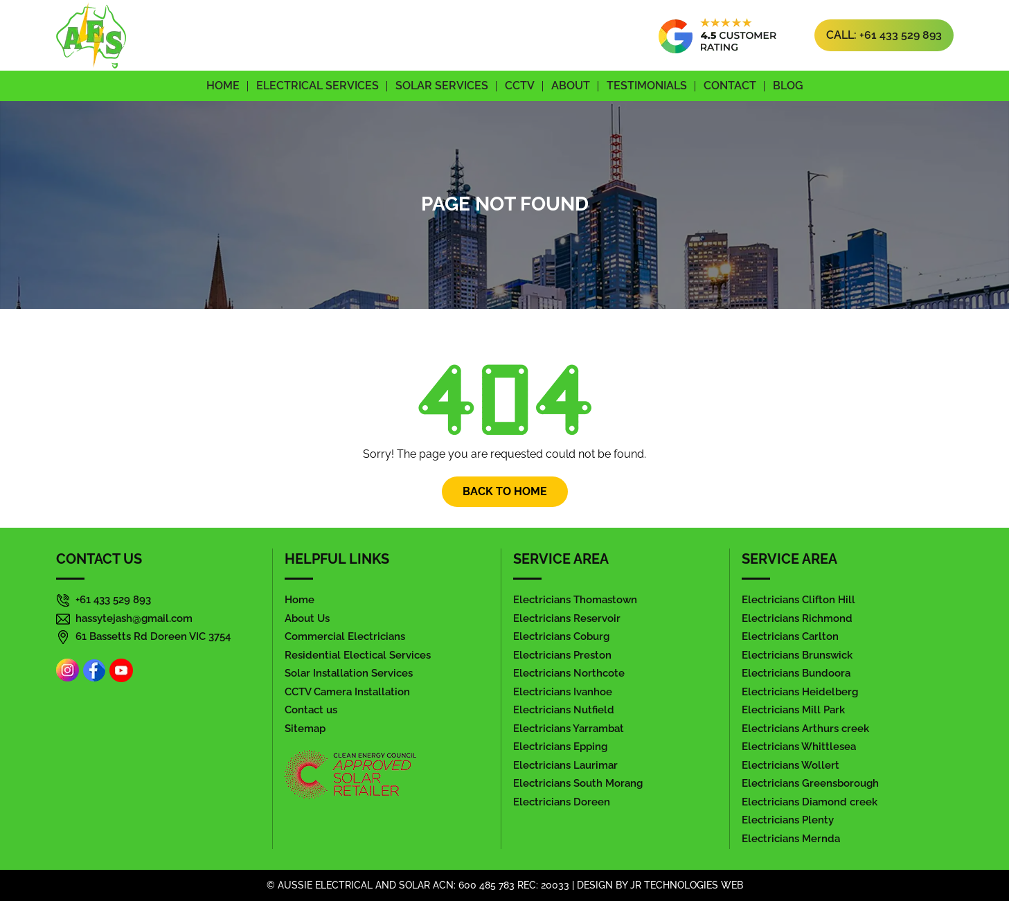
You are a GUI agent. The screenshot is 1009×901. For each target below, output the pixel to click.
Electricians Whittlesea (799, 746)
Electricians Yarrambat (568, 728)
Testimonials (647, 85)
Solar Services (441, 85)
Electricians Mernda (791, 838)
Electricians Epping (560, 746)
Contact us (311, 710)
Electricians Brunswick (797, 655)
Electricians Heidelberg (800, 692)
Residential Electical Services (358, 655)
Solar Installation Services (349, 673)
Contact (730, 85)
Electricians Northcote (569, 673)
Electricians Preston (562, 655)
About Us (307, 618)
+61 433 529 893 (113, 600)
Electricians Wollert (790, 765)
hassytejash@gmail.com (134, 618)
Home (223, 85)
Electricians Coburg (561, 636)
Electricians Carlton (790, 636)
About (570, 85)
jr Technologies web (686, 885)
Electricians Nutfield (563, 710)
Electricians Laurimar (565, 765)
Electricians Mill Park (793, 710)
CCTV (520, 85)
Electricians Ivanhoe (562, 692)
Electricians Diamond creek (809, 802)
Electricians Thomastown (575, 600)
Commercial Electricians (345, 636)
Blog (788, 85)
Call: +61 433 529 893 (884, 35)
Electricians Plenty (788, 820)
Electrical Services (317, 85)
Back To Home (505, 491)
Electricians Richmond (797, 618)
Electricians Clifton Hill (798, 600)
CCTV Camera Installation (347, 692)
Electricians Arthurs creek (805, 728)
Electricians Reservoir (566, 618)
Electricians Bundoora (796, 673)
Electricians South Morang (578, 783)
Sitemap (305, 728)
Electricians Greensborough (810, 783)
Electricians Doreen (561, 802)
